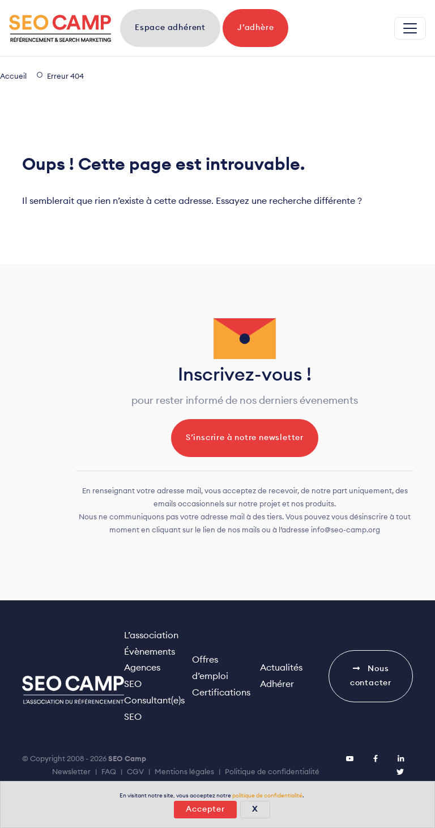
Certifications (221, 692)
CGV (135, 772)
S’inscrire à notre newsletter (245, 438)
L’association (151, 635)
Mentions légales (184, 772)
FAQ (108, 772)
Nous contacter (370, 675)
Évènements (149, 651)
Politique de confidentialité (272, 772)
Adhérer (277, 684)
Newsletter (71, 772)
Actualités (281, 667)
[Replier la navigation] (410, 28)
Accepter (205, 809)
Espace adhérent (170, 28)
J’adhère (255, 28)
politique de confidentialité (267, 796)
